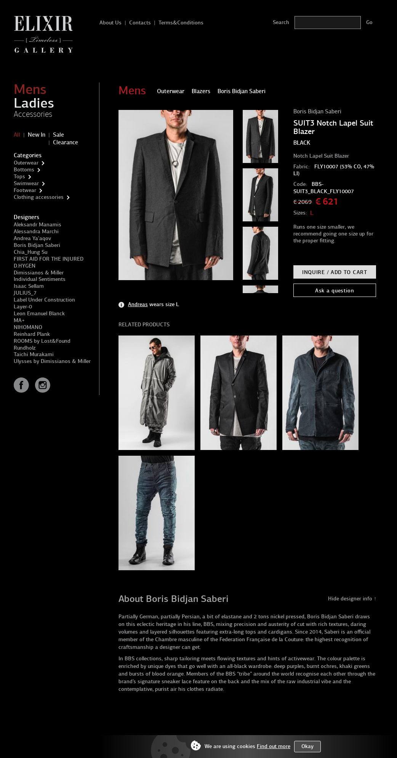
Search (281, 22)
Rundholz (24, 348)
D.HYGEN (24, 266)
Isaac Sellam (29, 286)
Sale (58, 134)
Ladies (34, 103)
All (17, 134)
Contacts (140, 22)
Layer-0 (23, 306)
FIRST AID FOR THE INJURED (48, 259)
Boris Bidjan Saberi (37, 245)
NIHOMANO (28, 327)
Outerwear (26, 163)
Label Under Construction (44, 300)
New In (36, 134)
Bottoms (24, 169)
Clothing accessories (39, 197)
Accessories (33, 114)
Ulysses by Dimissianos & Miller (52, 361)
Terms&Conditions (180, 22)
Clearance (65, 142)
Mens (30, 89)
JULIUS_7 (25, 293)
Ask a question (334, 290)
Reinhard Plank (32, 334)
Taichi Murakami (34, 354)
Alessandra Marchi (36, 231)
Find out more (273, 746)
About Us (110, 22)
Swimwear (26, 183)
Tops (19, 176)
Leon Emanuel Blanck (39, 313)
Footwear (25, 190)
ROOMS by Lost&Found (42, 341)
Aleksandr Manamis (37, 224)
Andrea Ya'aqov (32, 238)
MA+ (19, 320)
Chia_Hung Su (30, 252)
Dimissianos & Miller (39, 272)
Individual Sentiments (40, 279)
